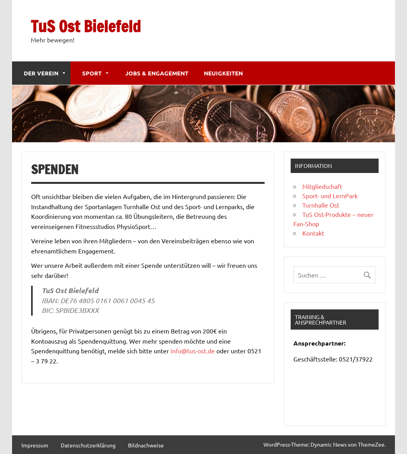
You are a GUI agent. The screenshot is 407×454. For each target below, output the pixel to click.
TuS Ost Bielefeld (86, 26)
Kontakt (313, 233)
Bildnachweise (146, 445)
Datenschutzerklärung (88, 445)
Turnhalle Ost (320, 205)
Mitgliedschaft (322, 186)
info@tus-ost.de (192, 350)
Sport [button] (96, 73)
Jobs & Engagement (156, 73)
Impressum (34, 445)
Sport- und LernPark (330, 195)
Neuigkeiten (223, 73)
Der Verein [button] (45, 73)
